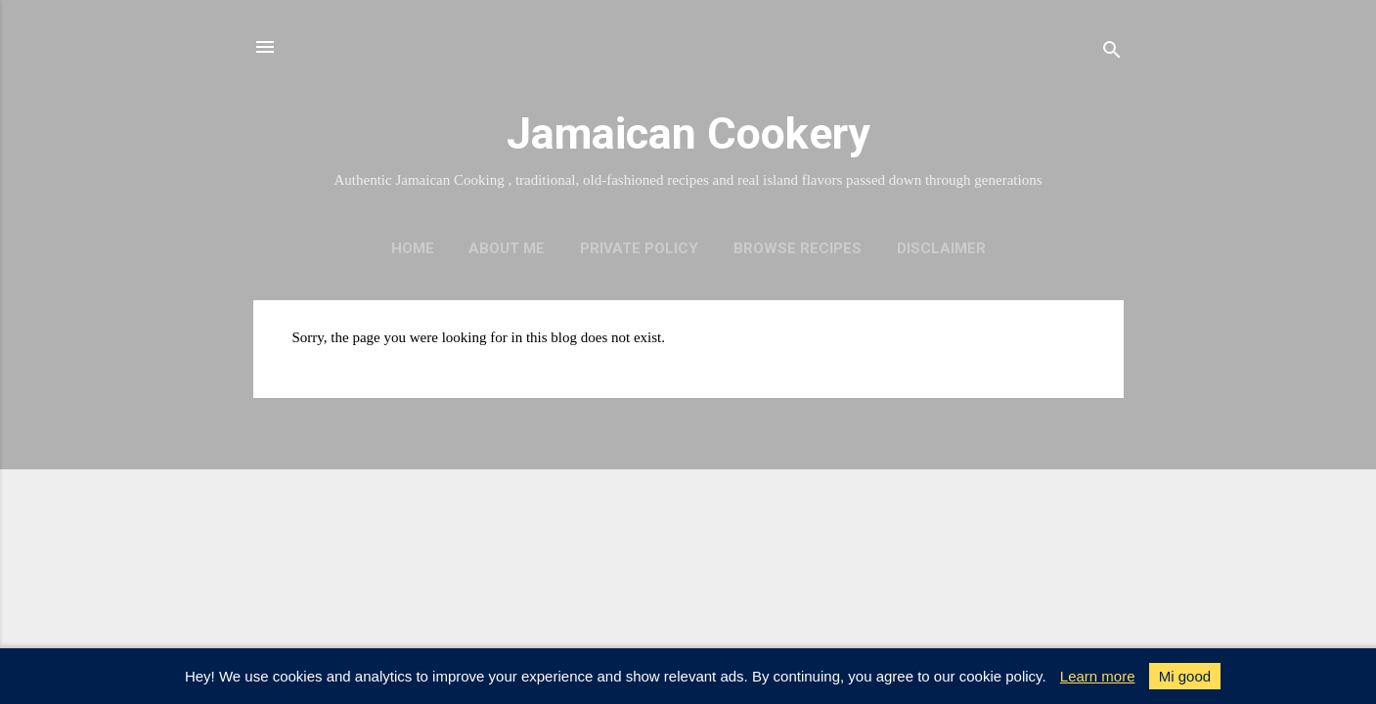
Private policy (639, 248)
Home (412, 248)
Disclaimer (941, 248)
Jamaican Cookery (688, 133)
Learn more (1097, 676)
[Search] (1112, 53)
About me (506, 248)
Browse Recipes (797, 248)
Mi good (1185, 676)
